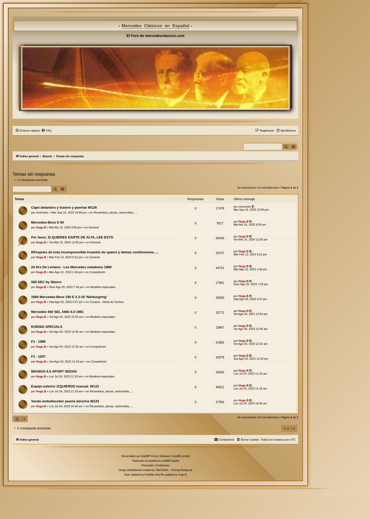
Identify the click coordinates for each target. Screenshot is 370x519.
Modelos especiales (103, 287)
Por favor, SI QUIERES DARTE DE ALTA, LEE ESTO (72, 237)
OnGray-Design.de (181, 470)
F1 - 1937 (38, 356)
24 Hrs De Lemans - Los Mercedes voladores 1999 (71, 267)
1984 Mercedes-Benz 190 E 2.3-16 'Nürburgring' (69, 297)
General (94, 227)
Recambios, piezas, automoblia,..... (115, 212)
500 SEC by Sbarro (46, 282)
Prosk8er (149, 474)
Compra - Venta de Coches (107, 301)
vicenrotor (42, 212)
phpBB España (170, 460)
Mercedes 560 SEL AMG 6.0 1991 (57, 312)
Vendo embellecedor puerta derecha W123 (65, 401)
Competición (97, 272)
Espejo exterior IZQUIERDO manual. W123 (65, 386)
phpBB (145, 456)
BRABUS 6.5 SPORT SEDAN (54, 371)
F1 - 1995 (38, 342)
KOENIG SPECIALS (46, 327)
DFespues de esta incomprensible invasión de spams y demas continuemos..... (94, 252)
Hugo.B (41, 227)
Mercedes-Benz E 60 (47, 222)
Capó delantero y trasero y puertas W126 (64, 207)
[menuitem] (46, 130)
